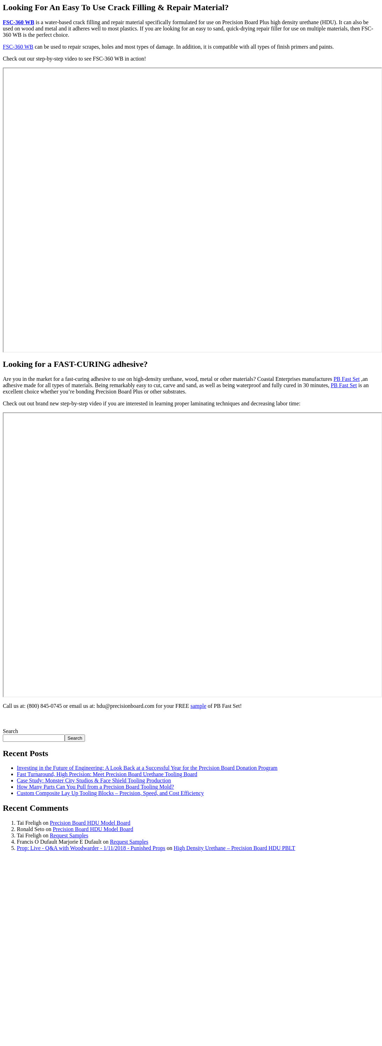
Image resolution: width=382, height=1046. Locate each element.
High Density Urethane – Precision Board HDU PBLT (234, 848)
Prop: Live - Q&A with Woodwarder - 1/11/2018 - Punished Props (91, 848)
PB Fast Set (346, 379)
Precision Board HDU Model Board (90, 823)
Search (10, 731)
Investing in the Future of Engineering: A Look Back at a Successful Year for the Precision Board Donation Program (147, 768)
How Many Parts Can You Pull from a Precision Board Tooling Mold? (95, 787)
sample (198, 706)
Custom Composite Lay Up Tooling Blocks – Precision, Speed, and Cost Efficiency (110, 793)
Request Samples (69, 835)
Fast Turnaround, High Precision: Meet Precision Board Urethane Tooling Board (107, 774)
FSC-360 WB (18, 22)
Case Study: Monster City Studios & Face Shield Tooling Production (94, 780)
